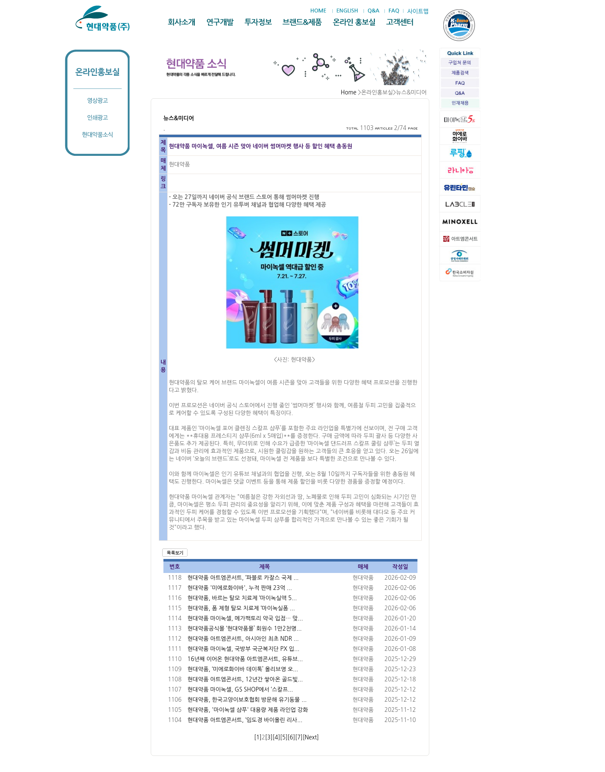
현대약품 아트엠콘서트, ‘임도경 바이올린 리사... (245, 720)
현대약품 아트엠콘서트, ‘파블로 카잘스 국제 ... (243, 578)
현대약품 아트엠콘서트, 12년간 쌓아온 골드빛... (245, 679)
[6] (291, 737)
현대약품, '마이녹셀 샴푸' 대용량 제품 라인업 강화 (248, 710)
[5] (284, 737)
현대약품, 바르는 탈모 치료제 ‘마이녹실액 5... (242, 598)
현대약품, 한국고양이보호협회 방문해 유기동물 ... (247, 700)
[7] (299, 737)
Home (348, 92)
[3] (269, 737)
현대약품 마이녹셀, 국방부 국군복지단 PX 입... (243, 649)
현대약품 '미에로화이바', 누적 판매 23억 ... (240, 588)
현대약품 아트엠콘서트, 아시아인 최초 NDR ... (243, 639)
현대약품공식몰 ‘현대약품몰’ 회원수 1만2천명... (245, 628)
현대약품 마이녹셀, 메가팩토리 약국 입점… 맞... (245, 618)
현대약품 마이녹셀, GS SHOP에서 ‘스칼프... (240, 689)
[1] (258, 737)
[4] (276, 737)
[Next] (311, 737)
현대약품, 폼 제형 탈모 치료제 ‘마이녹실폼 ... (241, 608)
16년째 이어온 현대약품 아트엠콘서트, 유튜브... (245, 659)
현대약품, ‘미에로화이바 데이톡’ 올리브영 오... (243, 669)
